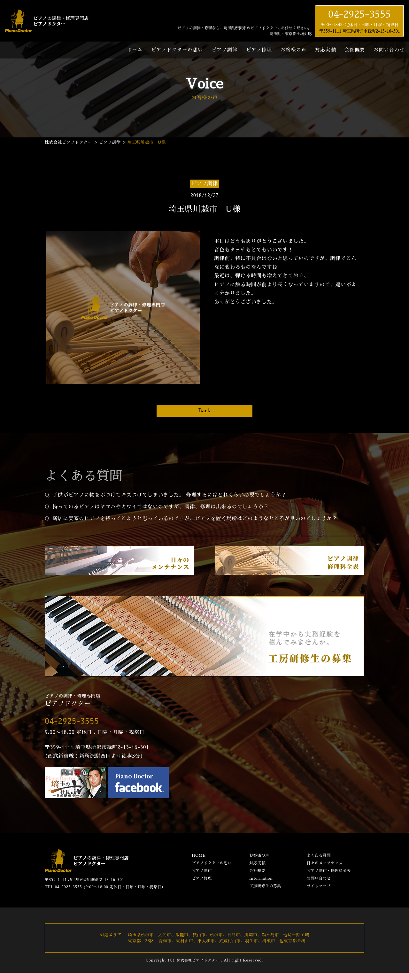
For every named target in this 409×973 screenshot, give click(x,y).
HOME (198, 855)
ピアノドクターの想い (177, 49)
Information (261, 878)
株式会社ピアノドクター (197, 960)
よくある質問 (319, 855)
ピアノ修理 (259, 49)
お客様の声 (293, 49)
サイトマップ (319, 886)
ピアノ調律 (224, 49)
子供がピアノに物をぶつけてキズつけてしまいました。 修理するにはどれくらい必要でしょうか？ (169, 495)
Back (204, 410)
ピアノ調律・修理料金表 (329, 871)
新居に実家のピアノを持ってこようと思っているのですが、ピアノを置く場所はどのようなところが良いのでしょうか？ (194, 518)
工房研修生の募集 (265, 886)
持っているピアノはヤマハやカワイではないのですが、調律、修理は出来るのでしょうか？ (160, 506)
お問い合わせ (319, 878)
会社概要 (354, 49)
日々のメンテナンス (325, 863)
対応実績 (325, 49)
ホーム (135, 49)
